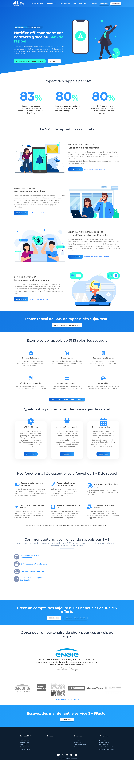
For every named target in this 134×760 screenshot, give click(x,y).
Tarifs (74, 4)
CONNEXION (104, 3)
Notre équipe (77, 740)
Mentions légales (103, 744)
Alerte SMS (23, 744)
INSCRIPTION (116, 3)
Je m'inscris (76, 169)
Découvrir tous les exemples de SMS (67, 399)
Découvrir (30, 454)
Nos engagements (79, 742)
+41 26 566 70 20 (104, 740)
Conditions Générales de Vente (107, 746)
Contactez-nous (104, 742)
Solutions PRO (51, 4)
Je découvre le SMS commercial (42, 213)
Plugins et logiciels (25, 749)
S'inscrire (55, 61)
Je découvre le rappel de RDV (96, 169)
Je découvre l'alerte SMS (39, 299)
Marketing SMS (24, 742)
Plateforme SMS (24, 746)
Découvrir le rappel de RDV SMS (30, 61)
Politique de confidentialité (106, 749)
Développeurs (65, 4)
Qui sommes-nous (37, 4)
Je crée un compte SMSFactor (67, 325)
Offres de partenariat (80, 744)
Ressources (83, 4)
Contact (94, 4)
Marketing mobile (25, 740)
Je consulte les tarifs (76, 618)
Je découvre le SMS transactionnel (98, 257)
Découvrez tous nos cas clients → (67, 699)
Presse (76, 746)
